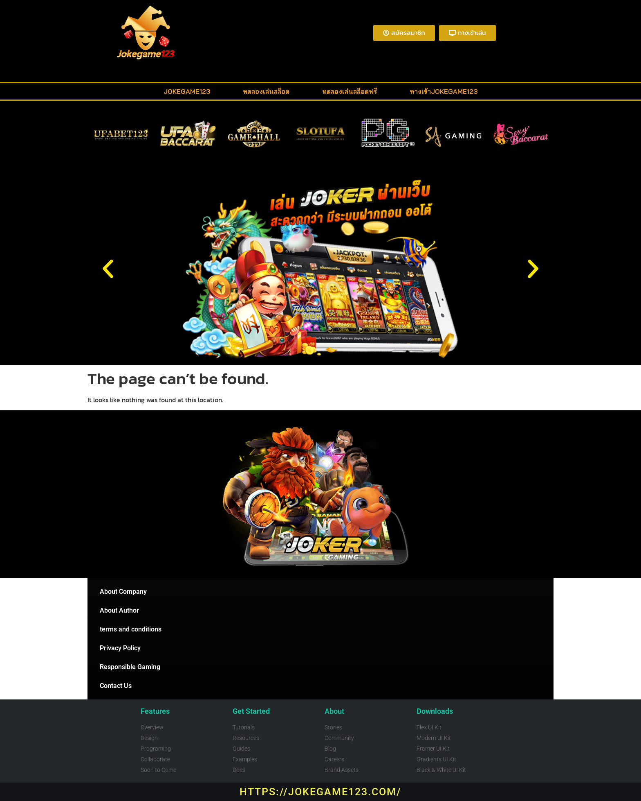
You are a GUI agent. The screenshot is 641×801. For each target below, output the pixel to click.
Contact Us (116, 686)
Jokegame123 (187, 91)
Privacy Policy (120, 648)
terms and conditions (130, 629)
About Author (119, 610)
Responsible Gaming (130, 667)
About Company (123, 591)
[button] (108, 269)
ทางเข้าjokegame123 (443, 91)
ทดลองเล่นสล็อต (266, 91)
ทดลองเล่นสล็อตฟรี (349, 91)
